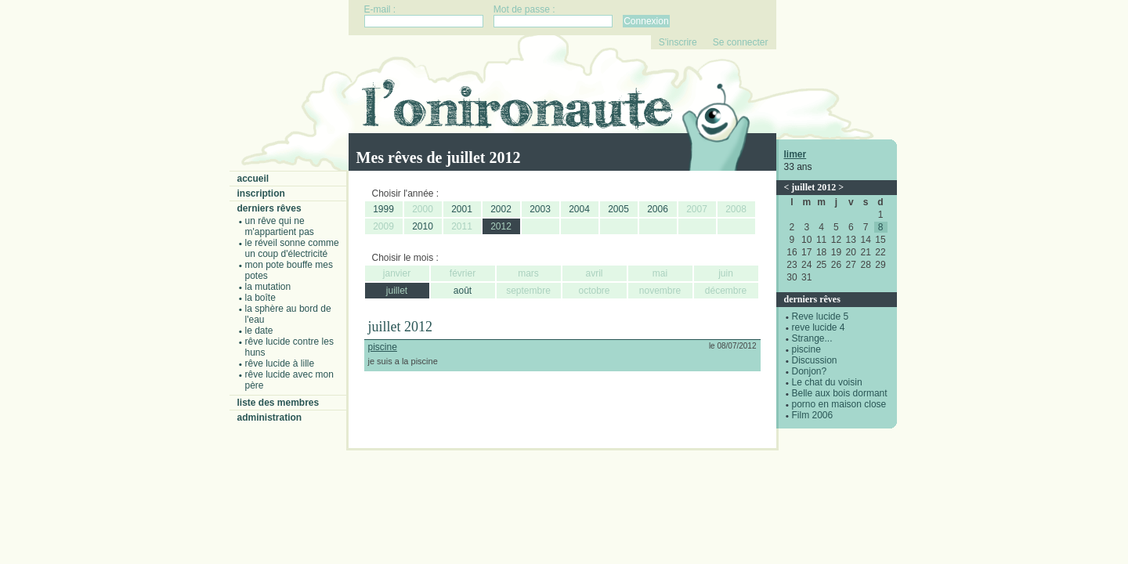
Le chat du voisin (827, 382)
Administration (269, 417)
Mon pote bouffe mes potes (289, 270)
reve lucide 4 (818, 327)
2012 (501, 226)
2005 (618, 209)
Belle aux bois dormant (840, 393)
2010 (422, 226)
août (463, 290)
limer (795, 154)
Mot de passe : (524, 9)
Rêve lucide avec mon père (289, 380)
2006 (657, 209)
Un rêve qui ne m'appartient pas (279, 226)
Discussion (814, 360)
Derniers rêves (269, 208)
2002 (501, 209)
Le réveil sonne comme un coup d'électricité (292, 248)
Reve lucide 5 (820, 316)
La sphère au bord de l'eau (288, 314)
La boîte (260, 297)
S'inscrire (678, 42)
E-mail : (380, 9)
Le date (259, 330)
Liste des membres (278, 402)
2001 (461, 209)
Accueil (253, 178)
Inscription (261, 193)
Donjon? (809, 371)
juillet (396, 290)
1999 (383, 209)
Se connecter (740, 42)
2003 (540, 209)
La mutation (268, 286)
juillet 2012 (813, 187)
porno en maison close (839, 404)
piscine (806, 349)
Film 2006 (812, 415)
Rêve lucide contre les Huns (289, 347)
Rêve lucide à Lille (280, 363)
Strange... (812, 338)
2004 (579, 209)
